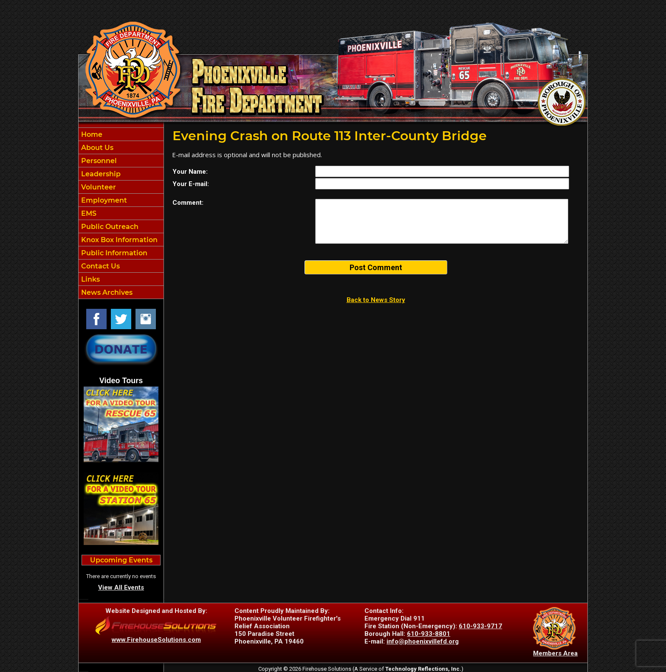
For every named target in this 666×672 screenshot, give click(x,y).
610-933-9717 (480, 626)
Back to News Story (376, 300)
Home (90, 134)
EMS (87, 213)
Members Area (555, 653)
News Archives (106, 292)
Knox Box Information (118, 240)
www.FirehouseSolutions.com (156, 640)
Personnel (98, 161)
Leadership (100, 174)
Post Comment (376, 267)
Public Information (113, 253)
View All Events (121, 587)
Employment (103, 200)
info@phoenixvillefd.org (423, 641)
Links (89, 279)
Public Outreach (108, 227)
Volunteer (97, 187)
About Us (96, 148)
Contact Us (99, 266)
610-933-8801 (428, 634)
